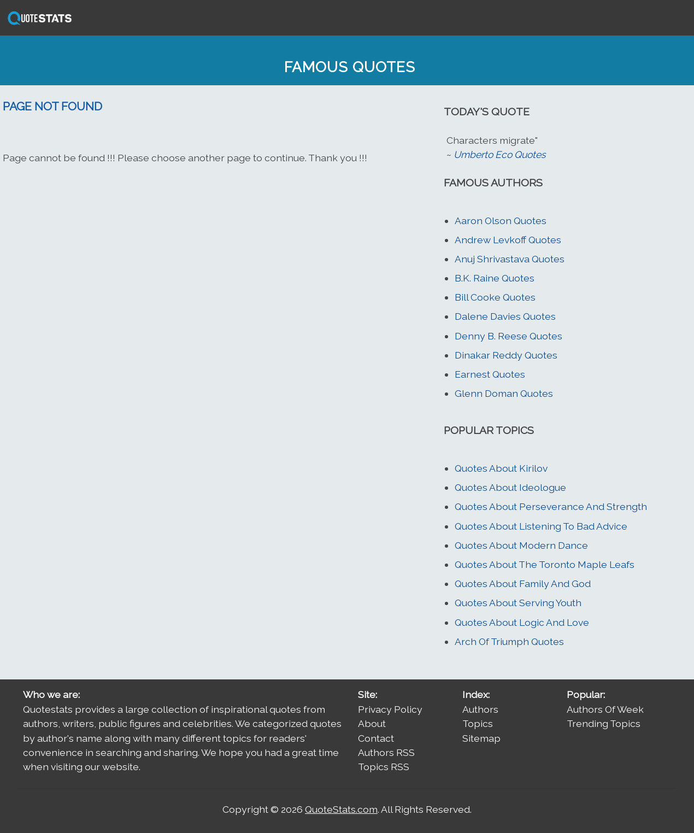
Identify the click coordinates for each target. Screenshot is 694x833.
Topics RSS (383, 766)
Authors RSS (386, 752)
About (372, 723)
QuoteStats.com (341, 809)
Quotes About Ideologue (510, 487)
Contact (376, 738)
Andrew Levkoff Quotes (508, 239)
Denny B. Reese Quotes (508, 336)
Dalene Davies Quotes (505, 316)
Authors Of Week (605, 709)
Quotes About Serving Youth (518, 602)
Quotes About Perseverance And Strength (551, 506)
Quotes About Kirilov (501, 468)
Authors (480, 709)
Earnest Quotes (490, 374)
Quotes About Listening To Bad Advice (541, 526)
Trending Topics (603, 723)
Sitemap (481, 738)
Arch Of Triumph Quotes (509, 641)
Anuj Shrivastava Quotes (509, 259)
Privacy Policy (390, 709)
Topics (477, 723)
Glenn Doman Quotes (504, 393)
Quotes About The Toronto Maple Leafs (544, 564)
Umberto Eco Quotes (499, 154)
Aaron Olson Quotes (500, 220)
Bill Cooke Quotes (495, 297)
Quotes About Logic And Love (522, 622)
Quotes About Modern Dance (521, 545)
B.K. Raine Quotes (494, 278)
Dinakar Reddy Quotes (506, 355)
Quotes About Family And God (523, 583)
